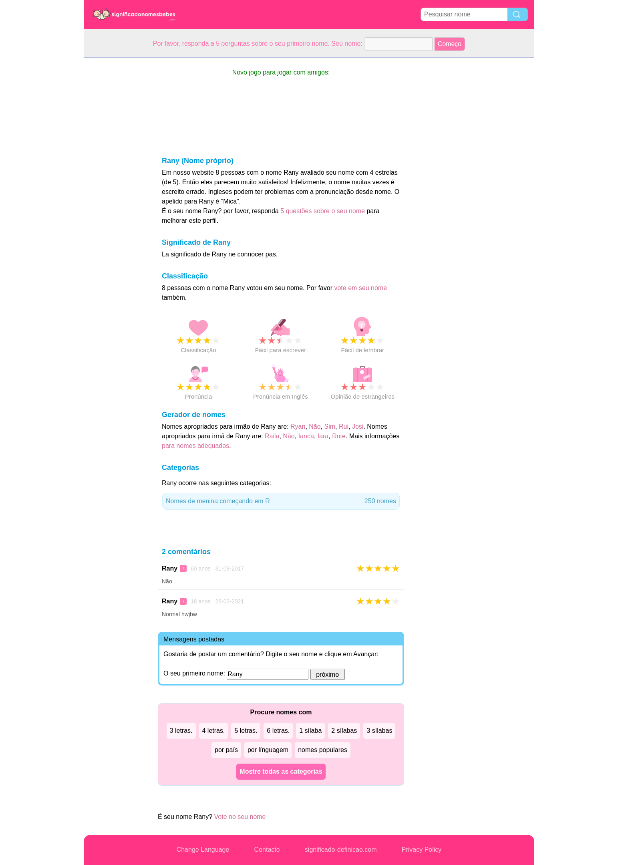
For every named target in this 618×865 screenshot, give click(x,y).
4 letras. (213, 730)
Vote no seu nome (240, 816)
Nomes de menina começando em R (281, 501)
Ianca (306, 436)
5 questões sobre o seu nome (322, 211)
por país (226, 749)
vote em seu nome (360, 287)
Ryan (297, 426)
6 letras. (278, 730)
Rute (339, 436)
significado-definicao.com (341, 849)
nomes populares (322, 749)
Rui (343, 426)
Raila (272, 436)
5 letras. (245, 730)
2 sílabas (344, 730)
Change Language (203, 849)
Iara (323, 436)
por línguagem (268, 749)
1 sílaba (310, 730)
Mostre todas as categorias (281, 771)
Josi (357, 426)
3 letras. (181, 730)
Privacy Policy (422, 849)
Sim (330, 426)
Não (314, 426)
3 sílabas (379, 730)
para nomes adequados (195, 445)
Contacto (267, 849)
